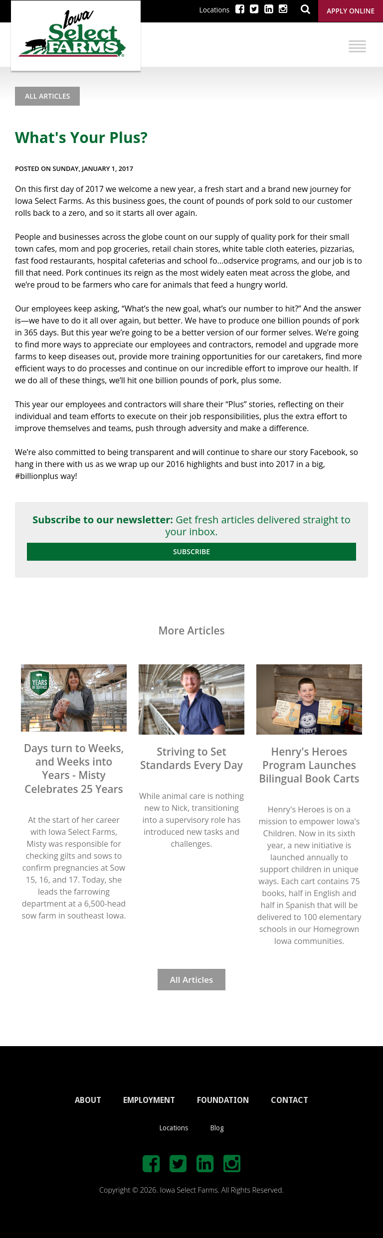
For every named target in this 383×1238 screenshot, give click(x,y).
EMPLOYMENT (149, 1100)
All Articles (47, 96)
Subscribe (191, 551)
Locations (214, 9)
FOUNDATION (223, 1100)
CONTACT (289, 1100)
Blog (217, 1128)
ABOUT (88, 1100)
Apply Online (351, 10)
